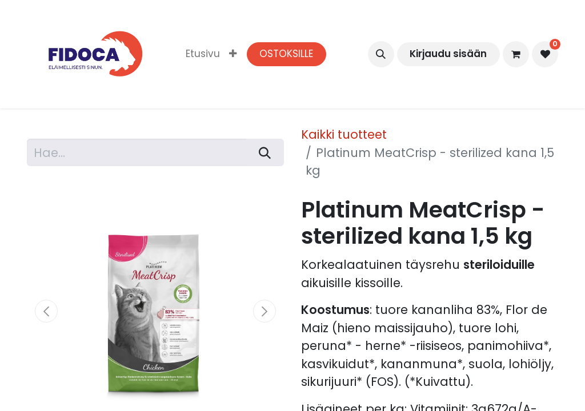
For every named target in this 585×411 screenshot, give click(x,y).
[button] (381, 54)
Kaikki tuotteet (344, 134)
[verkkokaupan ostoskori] (516, 54)
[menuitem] (203, 54)
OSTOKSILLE (286, 54)
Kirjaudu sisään (448, 54)
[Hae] (265, 152)
